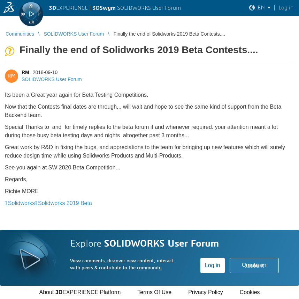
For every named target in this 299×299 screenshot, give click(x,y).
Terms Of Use (154, 292)
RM (25, 72)
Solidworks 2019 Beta (65, 203)
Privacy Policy (205, 292)
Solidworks (21, 203)
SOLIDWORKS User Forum (52, 79)
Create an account (254, 265)
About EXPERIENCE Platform (80, 292)
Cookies (250, 292)
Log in (212, 265)
